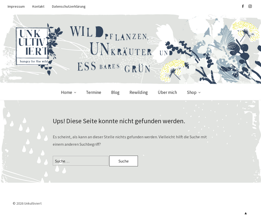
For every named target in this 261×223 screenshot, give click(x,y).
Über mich (167, 92)
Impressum (16, 6)
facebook (242, 6)
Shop (192, 92)
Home (66, 92)
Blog (115, 92)
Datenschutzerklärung (69, 6)
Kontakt (38, 6)
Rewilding (138, 92)
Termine (93, 92)
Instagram (250, 6)
